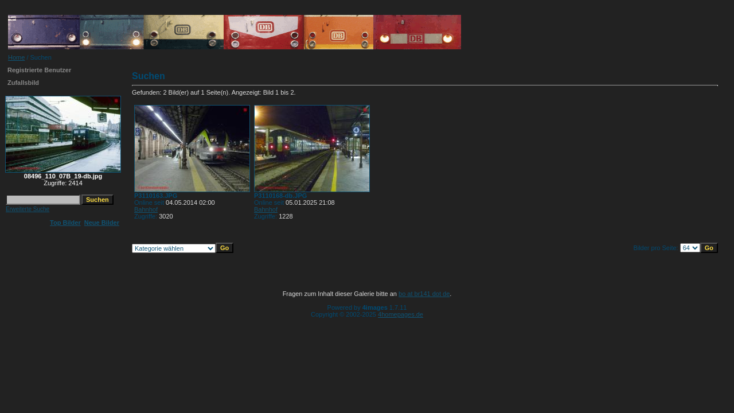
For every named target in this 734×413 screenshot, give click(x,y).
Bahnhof (146, 209)
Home (16, 57)
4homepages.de (400, 314)
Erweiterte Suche (27, 209)
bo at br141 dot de (424, 293)
